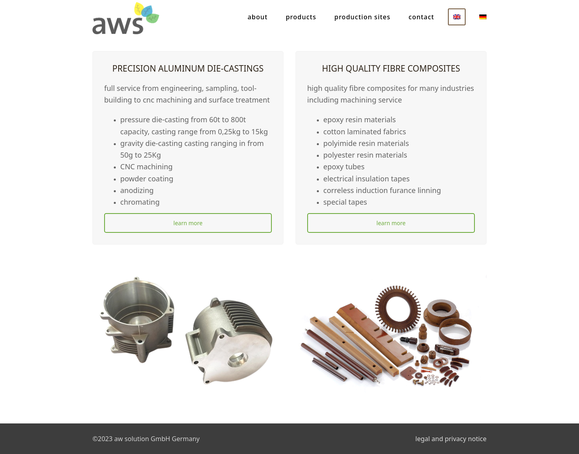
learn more (187, 223)
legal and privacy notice (451, 438)
